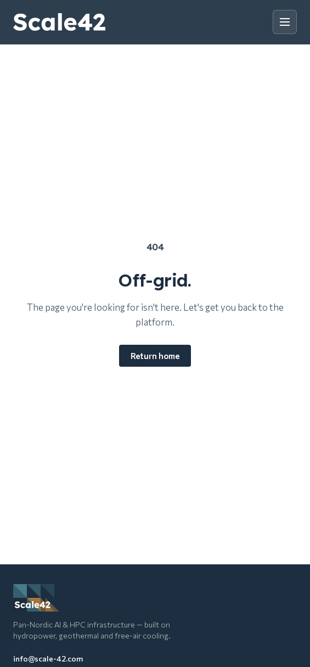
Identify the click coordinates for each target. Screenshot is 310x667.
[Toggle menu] (285, 22)
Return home (155, 356)
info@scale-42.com (48, 658)
